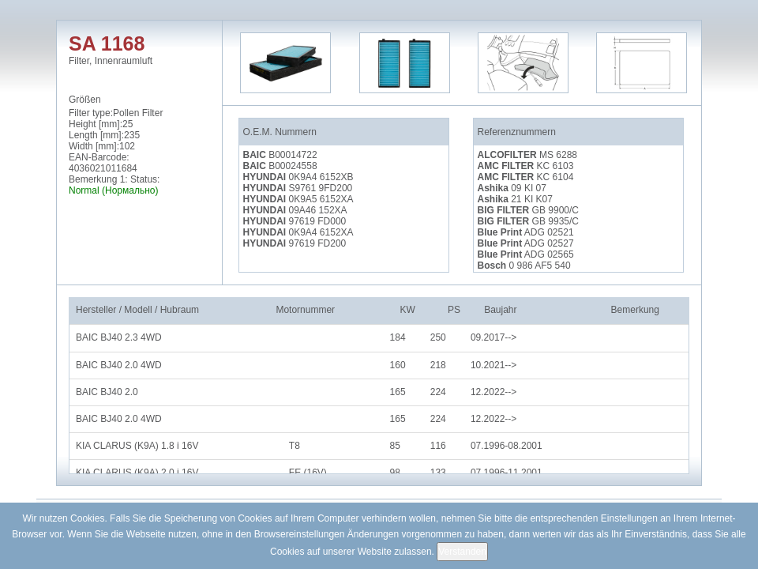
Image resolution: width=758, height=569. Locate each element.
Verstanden (462, 551)
